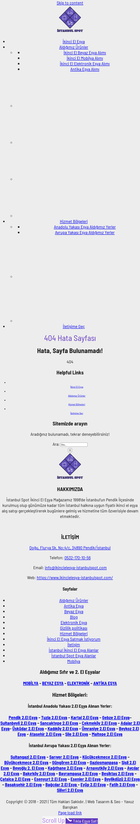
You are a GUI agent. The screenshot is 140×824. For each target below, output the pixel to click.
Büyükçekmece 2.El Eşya (26, 762)
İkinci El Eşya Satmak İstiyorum (73, 639)
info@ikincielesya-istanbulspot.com (76, 567)
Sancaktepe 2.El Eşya (59, 723)
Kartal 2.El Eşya (84, 717)
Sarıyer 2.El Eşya (64, 757)
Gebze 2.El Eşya (116, 717)
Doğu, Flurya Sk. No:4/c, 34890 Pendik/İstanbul (70, 547)
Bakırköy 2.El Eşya (39, 773)
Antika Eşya (74, 605)
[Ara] (70, 450)
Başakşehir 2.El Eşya (23, 784)
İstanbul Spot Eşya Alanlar (73, 655)
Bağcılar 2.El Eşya (61, 784)
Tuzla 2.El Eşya (54, 717)
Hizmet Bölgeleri (76, 404)
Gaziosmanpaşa (104, 762)
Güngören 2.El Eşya (69, 762)
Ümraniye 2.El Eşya (98, 728)
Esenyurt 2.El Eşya (50, 779)
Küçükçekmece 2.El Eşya (104, 757)
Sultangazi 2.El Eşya (28, 757)
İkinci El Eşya (76, 386)
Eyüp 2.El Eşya (93, 784)
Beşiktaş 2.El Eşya (118, 773)
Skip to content (70, 2)
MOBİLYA (30, 683)
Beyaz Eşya (73, 611)
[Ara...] (74, 445)
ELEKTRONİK (78, 683)
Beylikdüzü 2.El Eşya (122, 779)
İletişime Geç (76, 413)
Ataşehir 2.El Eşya (46, 734)
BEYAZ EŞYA (53, 683)
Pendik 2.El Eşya (23, 717)
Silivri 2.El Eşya (70, 790)
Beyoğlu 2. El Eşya (28, 768)
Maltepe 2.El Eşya (107, 734)
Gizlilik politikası (73, 628)
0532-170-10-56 (77, 557)
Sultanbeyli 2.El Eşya (18, 723)
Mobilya (73, 661)
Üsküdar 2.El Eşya (28, 728)
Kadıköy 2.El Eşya (63, 728)
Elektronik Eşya (74, 622)
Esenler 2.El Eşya (86, 779)
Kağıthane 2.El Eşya (65, 768)
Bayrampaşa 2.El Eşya (78, 773)
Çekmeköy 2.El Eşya (99, 723)
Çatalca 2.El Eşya (15, 779)
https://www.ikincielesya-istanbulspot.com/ (75, 577)
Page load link (70, 812)
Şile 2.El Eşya (76, 734)
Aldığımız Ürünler (77, 395)
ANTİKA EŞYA (105, 683)
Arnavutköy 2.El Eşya (104, 768)
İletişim (73, 644)
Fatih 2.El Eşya (122, 784)
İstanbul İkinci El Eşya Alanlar (74, 650)
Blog (74, 616)
